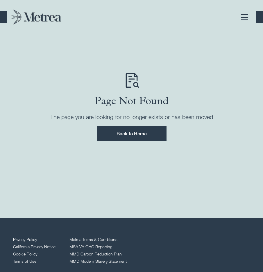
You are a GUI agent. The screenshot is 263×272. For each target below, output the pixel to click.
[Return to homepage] (36, 17)
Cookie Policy (25, 253)
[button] (245, 17)
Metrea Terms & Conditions (93, 239)
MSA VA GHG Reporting (90, 246)
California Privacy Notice (34, 246)
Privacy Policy (25, 239)
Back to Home (132, 133)
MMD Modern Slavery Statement (98, 261)
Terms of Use (24, 261)
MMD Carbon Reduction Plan (95, 253)
